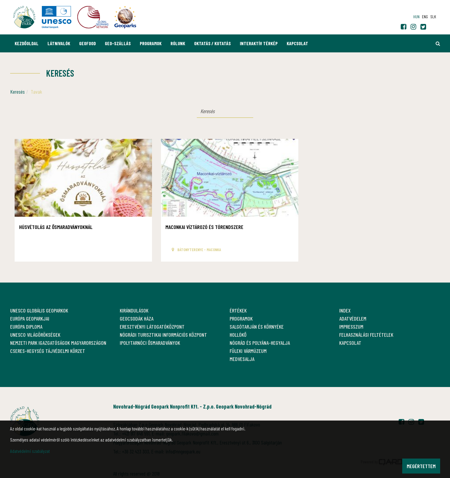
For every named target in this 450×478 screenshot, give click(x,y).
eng (425, 16)
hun (416, 16)
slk (433, 16)
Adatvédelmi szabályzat (30, 451)
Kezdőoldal (27, 43)
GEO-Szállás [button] (118, 43)
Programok (151, 43)
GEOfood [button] (87, 43)
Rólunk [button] (178, 43)
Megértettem (421, 466)
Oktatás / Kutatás (212, 43)
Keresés (17, 91)
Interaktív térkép (259, 43)
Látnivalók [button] (58, 43)
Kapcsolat (297, 43)
